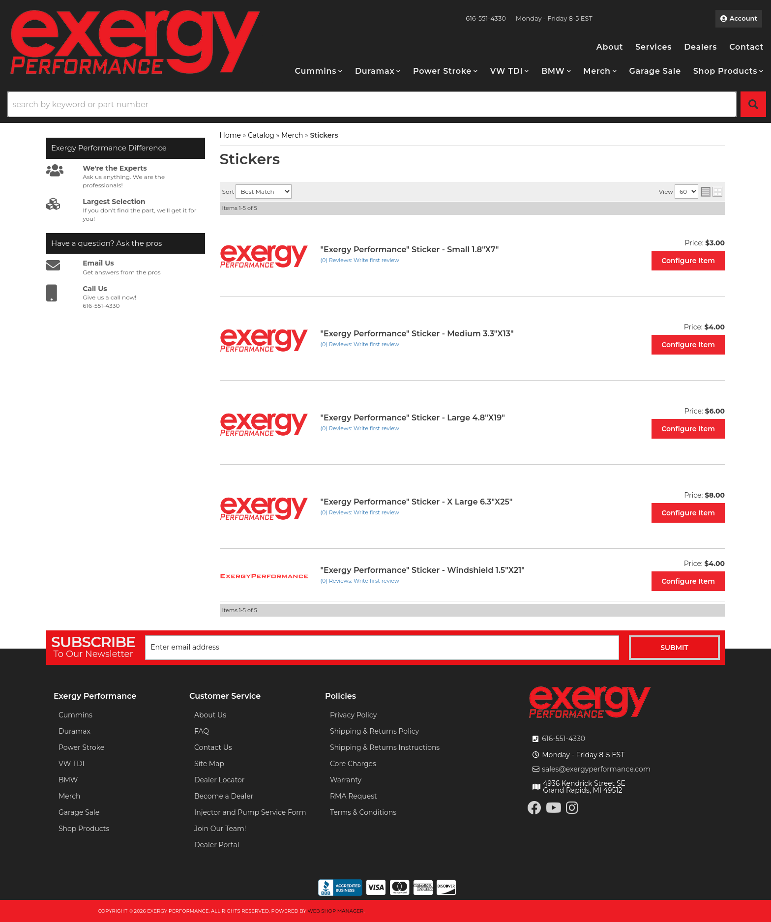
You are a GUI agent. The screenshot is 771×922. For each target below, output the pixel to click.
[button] (319, 71)
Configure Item (688, 260)
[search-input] (372, 104)
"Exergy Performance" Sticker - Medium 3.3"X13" (417, 333)
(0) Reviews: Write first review (360, 260)
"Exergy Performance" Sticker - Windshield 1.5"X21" (423, 570)
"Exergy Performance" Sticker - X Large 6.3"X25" (417, 501)
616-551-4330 (563, 738)
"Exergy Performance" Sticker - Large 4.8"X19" (413, 417)
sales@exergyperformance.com (596, 769)
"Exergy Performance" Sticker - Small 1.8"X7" (410, 249)
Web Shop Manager (335, 911)
